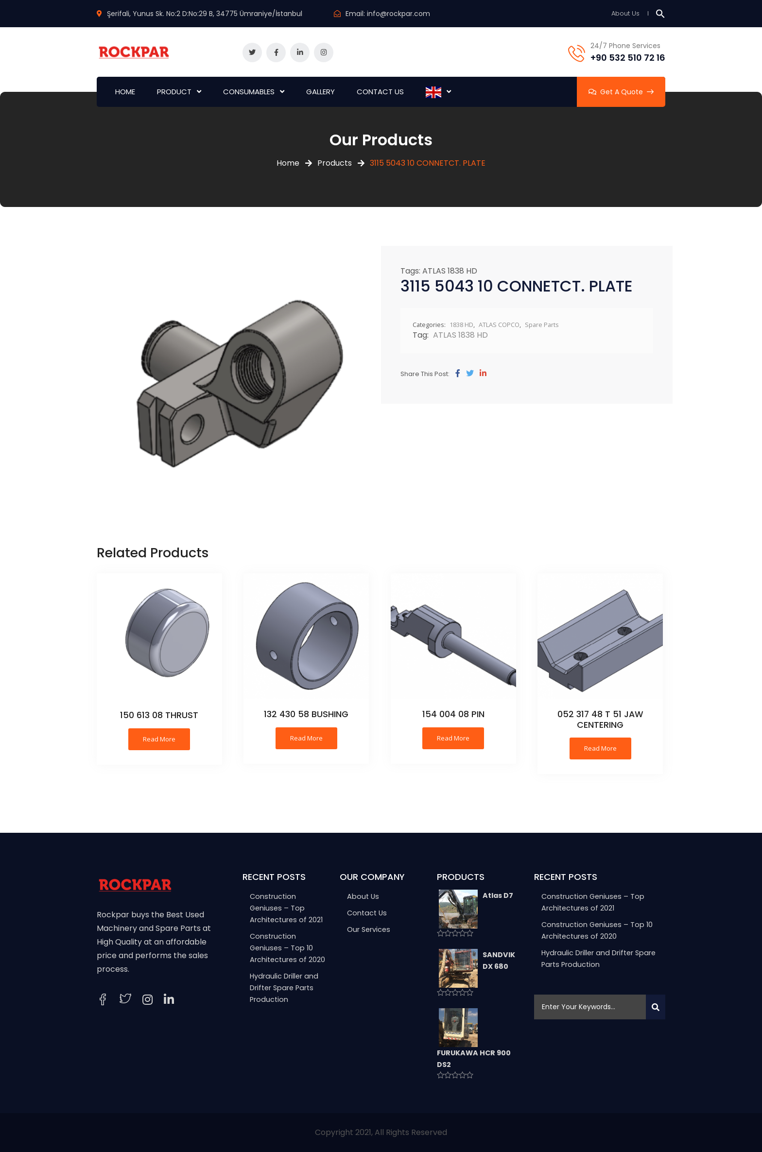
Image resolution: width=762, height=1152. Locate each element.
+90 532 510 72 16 (627, 58)
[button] (660, 13)
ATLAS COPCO (499, 324)
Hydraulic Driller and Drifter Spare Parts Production (284, 987)
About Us (625, 13)
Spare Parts (542, 324)
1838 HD (461, 324)
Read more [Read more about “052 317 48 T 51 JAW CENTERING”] (600, 748)
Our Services (368, 929)
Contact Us (367, 913)
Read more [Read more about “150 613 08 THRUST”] (159, 739)
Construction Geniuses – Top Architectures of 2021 (286, 908)
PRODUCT (174, 91)
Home (288, 163)
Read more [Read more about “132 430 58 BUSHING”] (306, 738)
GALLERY (320, 91)
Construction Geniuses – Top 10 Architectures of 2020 (287, 947)
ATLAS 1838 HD (449, 270)
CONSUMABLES (249, 91)
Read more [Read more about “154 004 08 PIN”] (453, 738)
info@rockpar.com (398, 13)
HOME (125, 91)
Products (334, 163)
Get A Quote (621, 92)
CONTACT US (380, 91)
